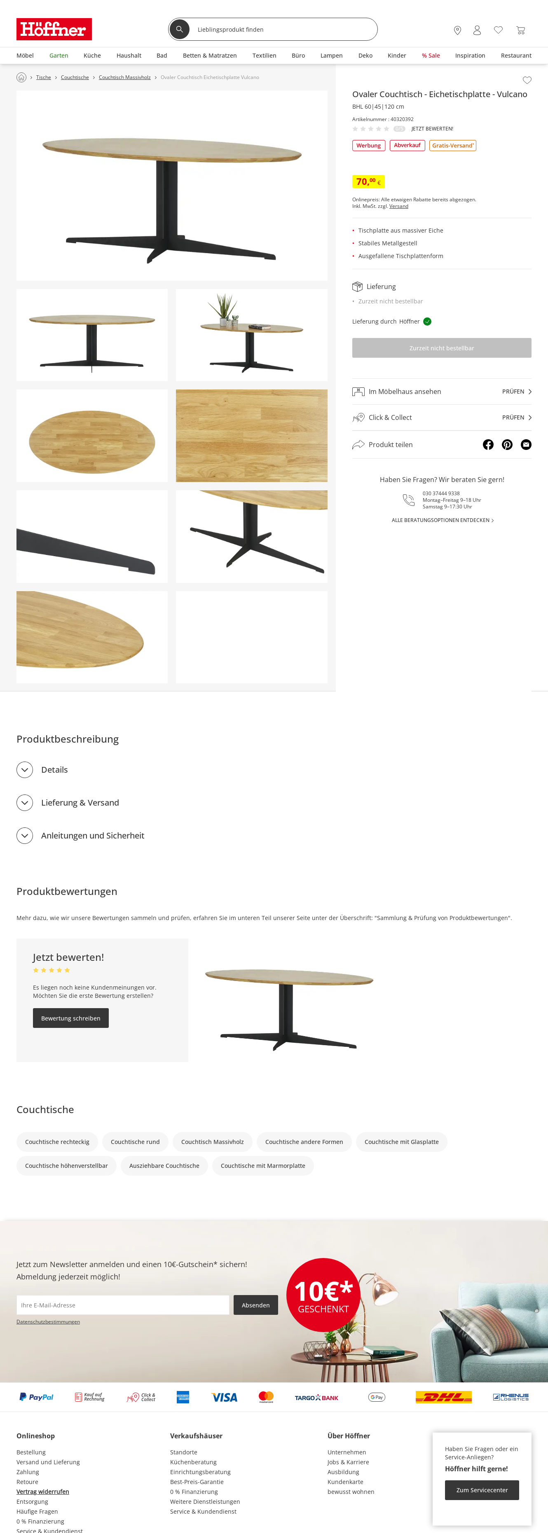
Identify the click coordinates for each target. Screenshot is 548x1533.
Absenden (256, 1305)
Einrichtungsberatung (200, 1472)
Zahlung (27, 1472)
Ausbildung (343, 1472)
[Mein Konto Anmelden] (477, 30)
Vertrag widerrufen (42, 1492)
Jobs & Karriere (348, 1462)
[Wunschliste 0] (498, 29)
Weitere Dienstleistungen (205, 1501)
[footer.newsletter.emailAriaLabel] (123, 1305)
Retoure (27, 1482)
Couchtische (45, 1109)
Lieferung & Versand (80, 802)
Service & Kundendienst (203, 1511)
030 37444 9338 (441, 493)
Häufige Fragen (37, 1511)
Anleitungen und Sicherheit (93, 835)
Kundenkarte (345, 1482)
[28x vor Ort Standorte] (457, 30)
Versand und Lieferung (48, 1462)
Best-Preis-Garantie (197, 1482)
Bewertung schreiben (71, 1018)
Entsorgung (32, 1501)
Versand (398, 206)
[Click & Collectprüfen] (442, 418)
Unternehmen (347, 1452)
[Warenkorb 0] (520, 30)
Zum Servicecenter (482, 1490)
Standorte (183, 1452)
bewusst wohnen (351, 1492)
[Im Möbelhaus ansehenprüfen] (442, 391)
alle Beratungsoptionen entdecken (440, 520)
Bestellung (31, 1452)
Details (54, 769)
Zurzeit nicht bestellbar (442, 348)
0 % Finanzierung (40, 1521)
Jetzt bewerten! (432, 128)
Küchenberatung (193, 1462)
